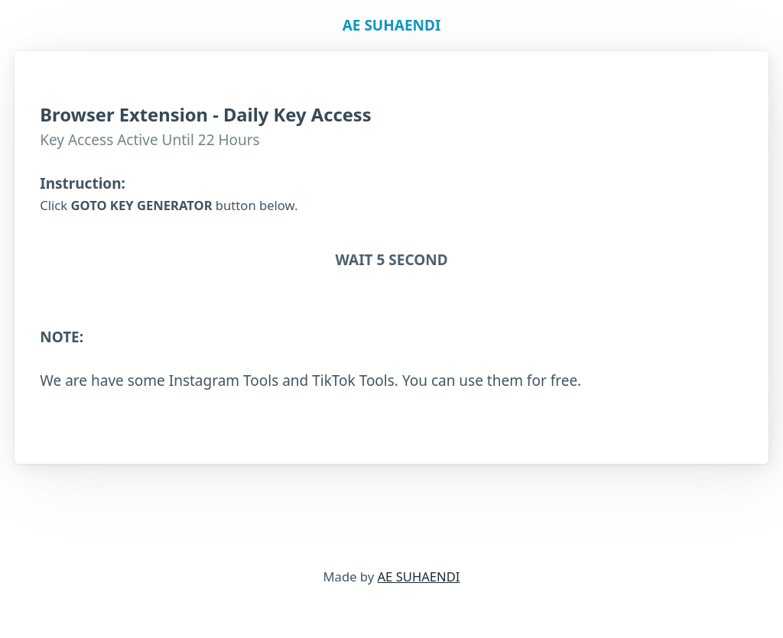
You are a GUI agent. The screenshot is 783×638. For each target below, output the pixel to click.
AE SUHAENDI (419, 576)
